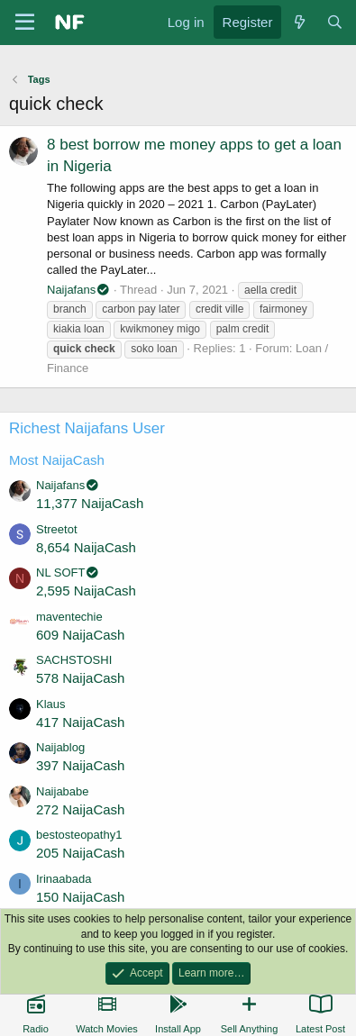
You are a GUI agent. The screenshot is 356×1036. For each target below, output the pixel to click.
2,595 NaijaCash (86, 590)
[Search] (334, 22)
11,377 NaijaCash (89, 503)
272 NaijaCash (80, 809)
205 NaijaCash (80, 852)
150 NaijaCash (80, 896)
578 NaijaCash (80, 678)
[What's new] (298, 22)
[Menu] (25, 22)
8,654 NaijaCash (86, 547)
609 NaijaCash (80, 634)
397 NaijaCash (80, 765)
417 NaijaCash (80, 722)
